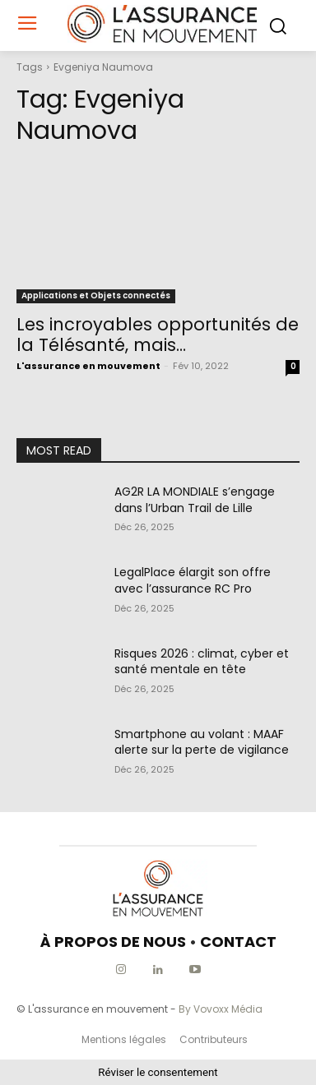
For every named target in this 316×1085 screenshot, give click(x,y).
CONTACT (238, 941)
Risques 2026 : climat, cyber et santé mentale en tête (201, 661)
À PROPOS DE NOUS (113, 941)
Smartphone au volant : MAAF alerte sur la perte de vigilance (201, 742)
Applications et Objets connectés (95, 295)
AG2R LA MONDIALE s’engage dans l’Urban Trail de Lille (194, 499)
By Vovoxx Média (221, 1009)
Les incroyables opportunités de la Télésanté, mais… (157, 334)
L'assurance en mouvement (88, 365)
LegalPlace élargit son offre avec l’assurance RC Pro (192, 580)
